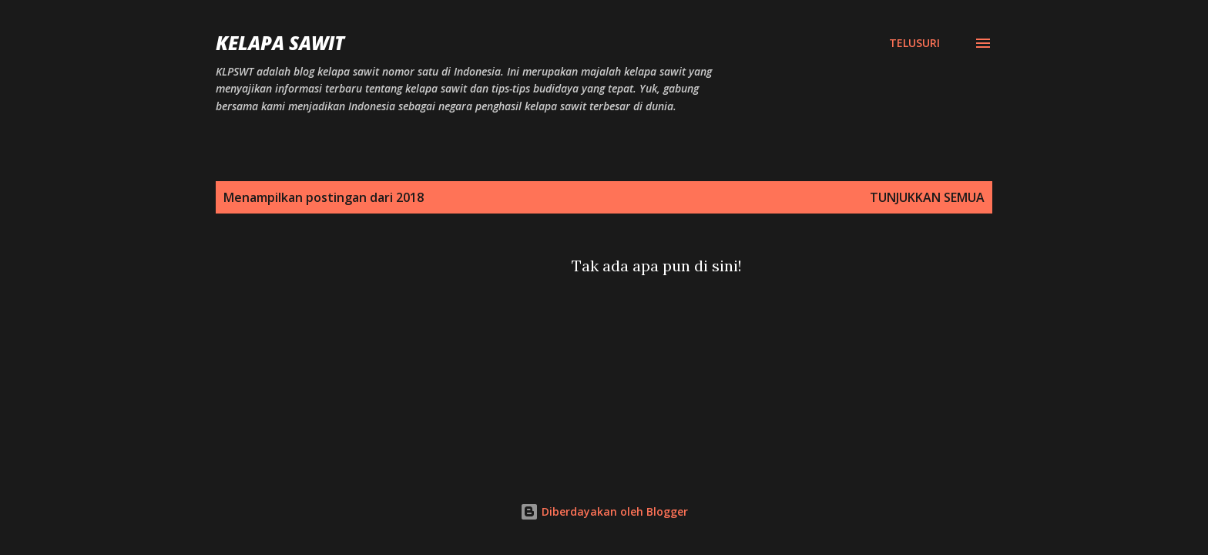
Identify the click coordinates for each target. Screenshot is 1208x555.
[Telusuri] (914, 43)
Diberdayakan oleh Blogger (604, 511)
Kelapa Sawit (280, 43)
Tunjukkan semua (927, 197)
